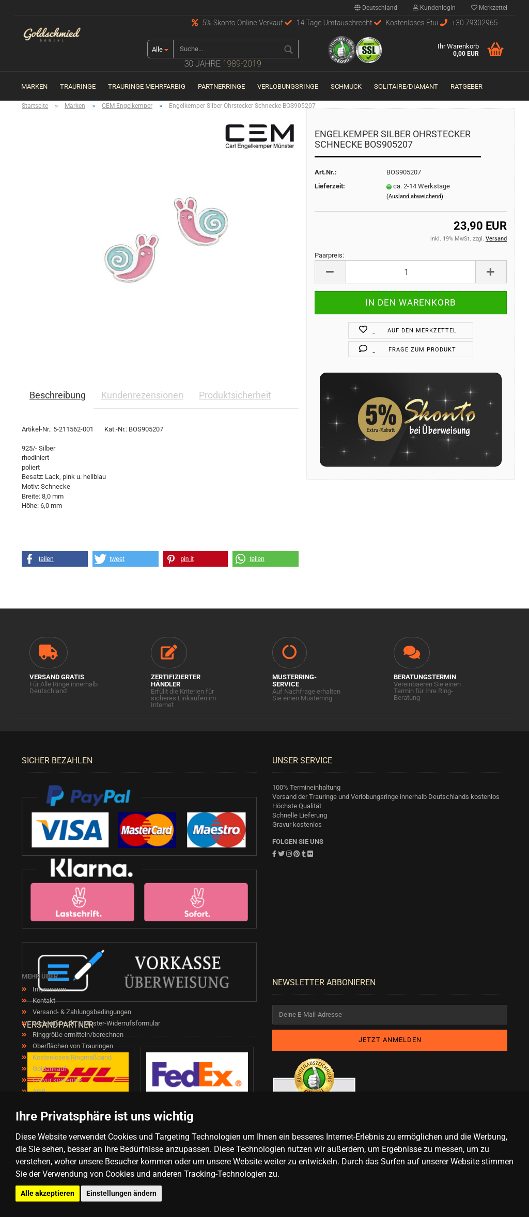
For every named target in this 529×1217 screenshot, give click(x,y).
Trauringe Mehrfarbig (146, 86)
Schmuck (346, 86)
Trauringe (78, 86)
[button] (55, 559)
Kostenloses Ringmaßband (71, 1057)
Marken (34, 86)
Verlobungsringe (287, 86)
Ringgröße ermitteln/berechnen (77, 1034)
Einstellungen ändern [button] (121, 1193)
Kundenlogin (434, 7)
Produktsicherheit (235, 395)
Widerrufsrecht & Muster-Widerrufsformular (95, 1023)
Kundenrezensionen (142, 395)
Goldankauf (49, 1068)
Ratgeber (466, 86)
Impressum (48, 989)
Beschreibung (57, 395)
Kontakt (43, 1000)
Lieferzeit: (330, 186)
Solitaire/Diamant (406, 86)
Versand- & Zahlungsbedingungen (81, 1012)
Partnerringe (221, 86)
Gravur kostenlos (56, 1080)
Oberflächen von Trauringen (72, 1046)
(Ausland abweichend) (414, 196)
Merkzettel (489, 7)
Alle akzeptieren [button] (47, 1193)
